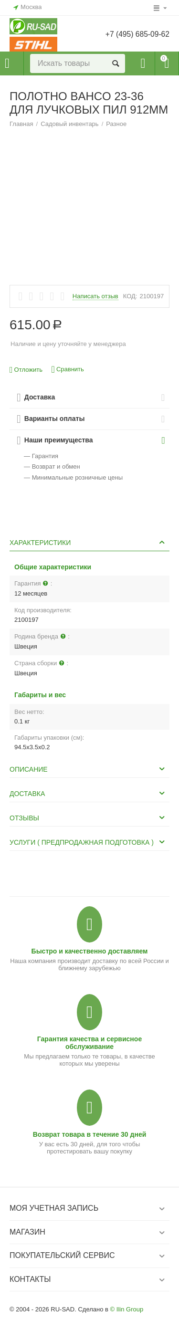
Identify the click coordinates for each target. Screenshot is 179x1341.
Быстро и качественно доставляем (90, 951)
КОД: (130, 296)
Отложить (26, 370)
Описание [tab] (88, 769)
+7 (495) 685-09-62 (136, 34)
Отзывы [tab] (88, 817)
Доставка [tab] (88, 793)
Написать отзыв (95, 296)
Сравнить (68, 369)
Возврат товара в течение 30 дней (90, 1134)
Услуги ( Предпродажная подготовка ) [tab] (88, 842)
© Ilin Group (127, 1309)
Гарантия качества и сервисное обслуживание (89, 1042)
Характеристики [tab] (88, 542)
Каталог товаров (7, 63)
